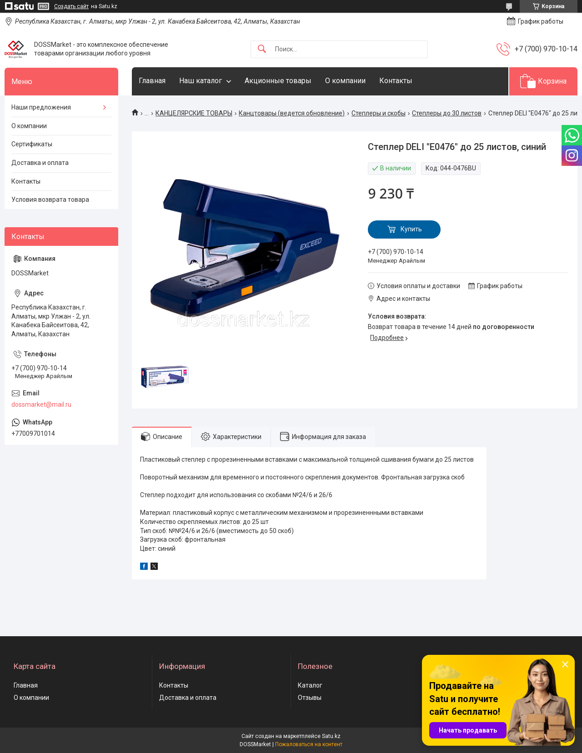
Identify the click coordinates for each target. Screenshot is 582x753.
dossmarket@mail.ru (41, 404)
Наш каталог (200, 80)
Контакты (395, 80)
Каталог (310, 685)
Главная (152, 80)
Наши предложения (41, 107)
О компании (345, 80)
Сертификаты (31, 144)
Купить (411, 229)
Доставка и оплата (40, 162)
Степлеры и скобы (378, 113)
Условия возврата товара (50, 199)
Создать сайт (71, 6)
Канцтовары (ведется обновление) (292, 113)
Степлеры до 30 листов (447, 113)
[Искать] (262, 49)
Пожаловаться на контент (308, 744)
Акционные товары (278, 80)
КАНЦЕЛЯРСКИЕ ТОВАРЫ (194, 113)
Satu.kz (331, 736)
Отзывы (309, 697)
